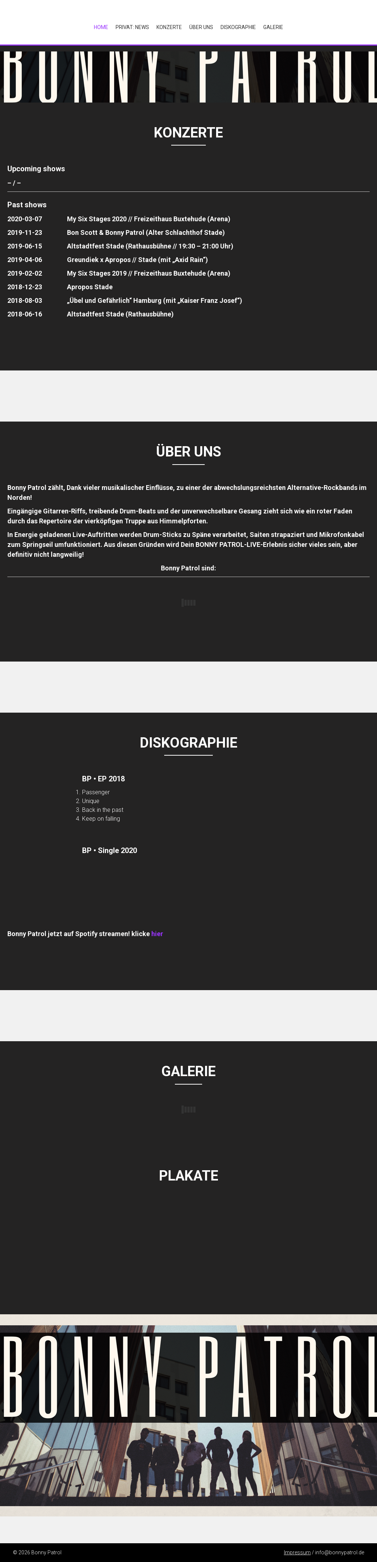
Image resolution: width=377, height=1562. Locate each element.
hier (157, 934)
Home (101, 27)
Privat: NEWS (132, 27)
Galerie (273, 27)
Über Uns (201, 27)
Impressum (297, 1552)
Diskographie (238, 27)
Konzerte (169, 27)
